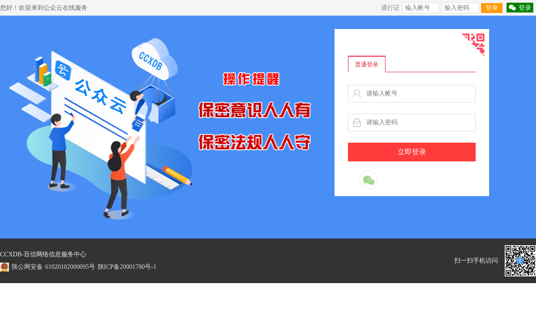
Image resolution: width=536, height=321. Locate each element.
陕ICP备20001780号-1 (127, 266)
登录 (492, 7)
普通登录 (366, 64)
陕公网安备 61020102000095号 (54, 266)
